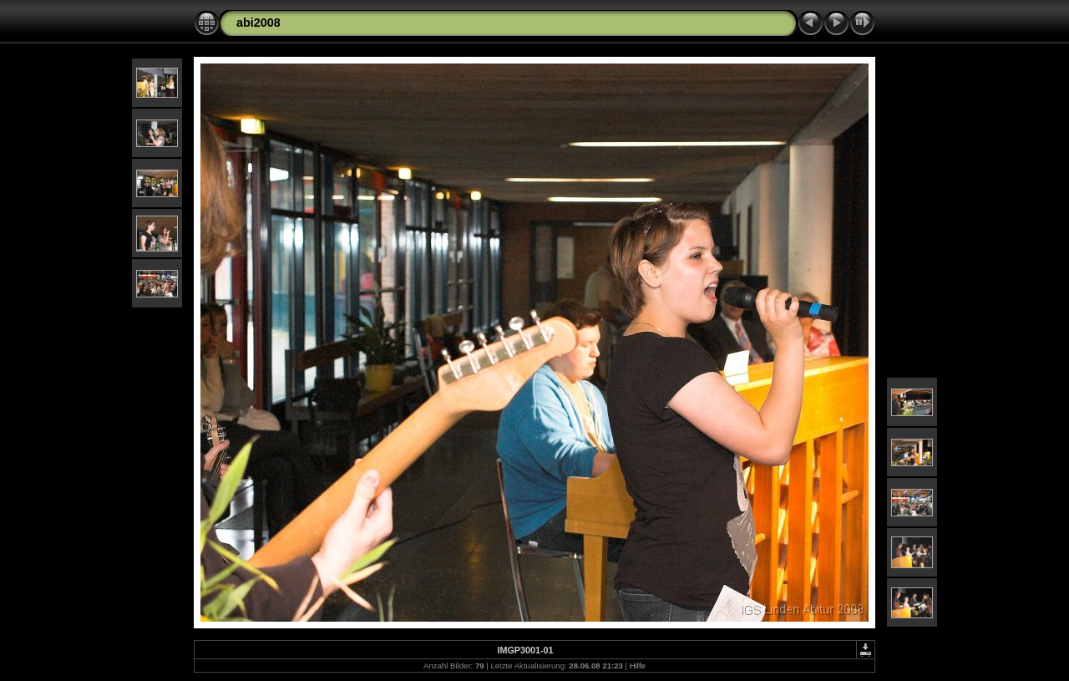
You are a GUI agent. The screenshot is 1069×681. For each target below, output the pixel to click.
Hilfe (638, 665)
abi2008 (258, 22)
